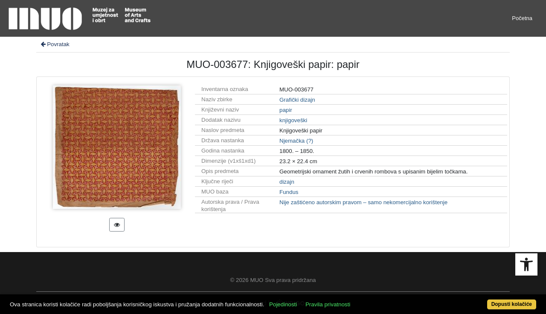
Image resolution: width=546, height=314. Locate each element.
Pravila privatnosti (327, 304)
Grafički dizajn (297, 100)
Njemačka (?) (296, 141)
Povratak (55, 44)
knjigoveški (293, 120)
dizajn (286, 182)
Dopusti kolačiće (511, 304)
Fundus (288, 192)
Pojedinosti (283, 304)
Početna (522, 18)
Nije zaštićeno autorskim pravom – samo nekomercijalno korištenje (363, 202)
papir (285, 110)
